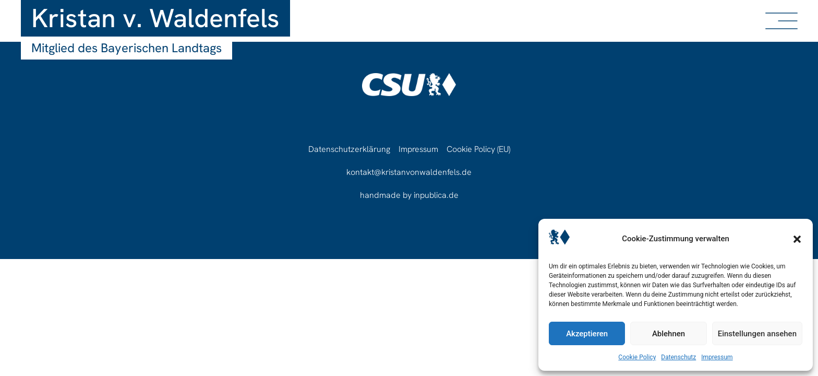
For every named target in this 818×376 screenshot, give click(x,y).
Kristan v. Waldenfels (155, 18)
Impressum (716, 357)
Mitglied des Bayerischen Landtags (126, 48)
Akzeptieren (587, 333)
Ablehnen (668, 333)
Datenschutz (678, 357)
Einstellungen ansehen (757, 333)
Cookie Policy (637, 357)
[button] (797, 239)
